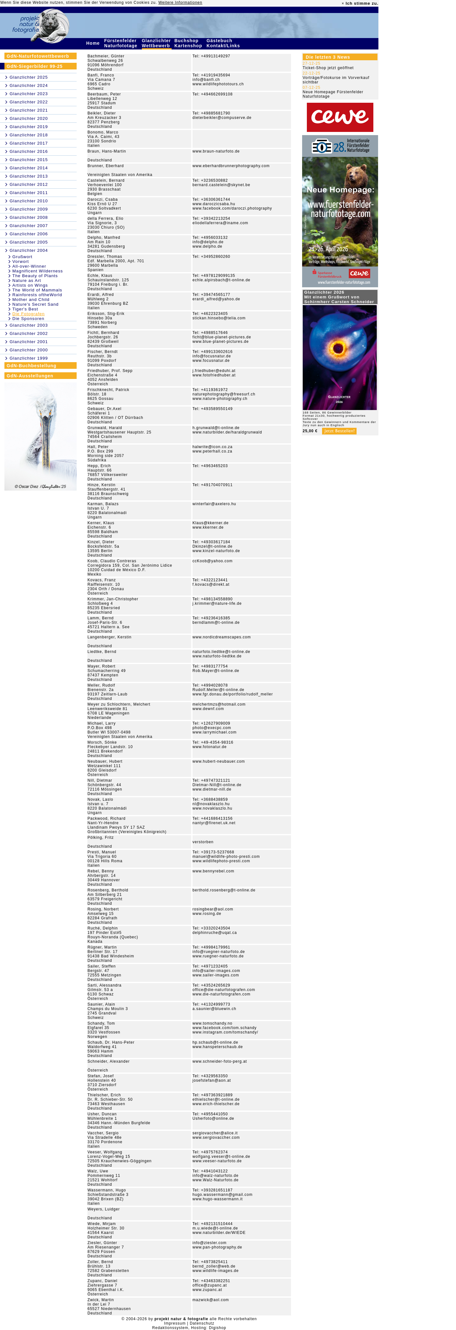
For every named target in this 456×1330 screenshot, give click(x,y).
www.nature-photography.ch (220, 398)
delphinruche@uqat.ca (215, 932)
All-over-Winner (29, 266)
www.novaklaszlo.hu (212, 808)
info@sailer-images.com (216, 970)
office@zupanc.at (210, 1285)
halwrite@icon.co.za (213, 447)
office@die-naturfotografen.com (224, 990)
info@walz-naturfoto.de (216, 1175)
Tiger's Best (25, 309)
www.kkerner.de (208, 527)
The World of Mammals (37, 290)
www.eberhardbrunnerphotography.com (231, 166)
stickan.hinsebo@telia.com (219, 318)
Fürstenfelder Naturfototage (121, 43)
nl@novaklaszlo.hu (211, 804)
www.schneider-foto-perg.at (220, 1061)
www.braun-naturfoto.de (216, 151)
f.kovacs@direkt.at (211, 584)
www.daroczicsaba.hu (214, 204)
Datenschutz (202, 1323)
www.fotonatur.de (210, 747)
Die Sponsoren (28, 318)
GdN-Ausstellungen (30, 375)
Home (93, 43)
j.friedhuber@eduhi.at (214, 370)
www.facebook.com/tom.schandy (225, 1028)
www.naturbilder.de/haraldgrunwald (227, 432)
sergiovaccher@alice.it (215, 1133)
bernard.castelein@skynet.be (221, 185)
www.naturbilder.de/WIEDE (219, 1232)
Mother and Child (31, 299)
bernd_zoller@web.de (214, 1266)
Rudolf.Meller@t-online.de (218, 690)
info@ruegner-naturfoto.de (219, 951)
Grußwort (22, 256)
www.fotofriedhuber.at (214, 375)
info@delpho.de (208, 242)
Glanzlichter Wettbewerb (157, 43)
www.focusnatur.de (211, 360)
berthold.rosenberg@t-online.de (224, 890)
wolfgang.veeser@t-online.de (221, 1156)
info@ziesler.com (210, 1243)
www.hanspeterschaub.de (218, 1047)
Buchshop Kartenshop (189, 43)
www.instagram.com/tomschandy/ (225, 1032)
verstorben (203, 842)
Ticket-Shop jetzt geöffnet (328, 68)
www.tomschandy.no (212, 1023)
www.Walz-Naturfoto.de (216, 1180)
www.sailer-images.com (216, 975)
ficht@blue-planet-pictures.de (222, 337)
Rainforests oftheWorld (37, 294)
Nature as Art (26, 280)
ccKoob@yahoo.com (213, 561)
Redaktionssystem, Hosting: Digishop (189, 1328)
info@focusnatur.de (212, 356)
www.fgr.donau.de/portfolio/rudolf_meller (233, 694)
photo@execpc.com (212, 728)
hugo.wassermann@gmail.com (223, 1194)
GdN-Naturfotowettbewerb (38, 56)
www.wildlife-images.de (216, 1270)
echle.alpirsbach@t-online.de (221, 280)
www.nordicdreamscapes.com (222, 637)
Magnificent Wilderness (37, 271)
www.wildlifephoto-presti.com (221, 861)
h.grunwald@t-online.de (216, 428)
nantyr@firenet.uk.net (214, 823)
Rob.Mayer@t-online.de (216, 670)
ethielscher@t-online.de (216, 1099)
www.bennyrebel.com (213, 871)
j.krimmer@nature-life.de (217, 603)
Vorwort (20, 261)
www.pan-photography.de (217, 1247)
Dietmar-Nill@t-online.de (217, 785)
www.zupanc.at (207, 1290)
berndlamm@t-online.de (216, 622)
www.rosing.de (207, 913)
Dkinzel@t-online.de (213, 546)
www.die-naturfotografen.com (221, 994)
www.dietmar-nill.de (212, 789)
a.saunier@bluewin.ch (214, 1009)
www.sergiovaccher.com (216, 1137)
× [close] (343, 3)
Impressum (175, 1323)
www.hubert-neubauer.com (219, 761)
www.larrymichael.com (215, 732)
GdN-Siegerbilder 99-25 (35, 66)
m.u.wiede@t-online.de (215, 1228)
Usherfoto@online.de (213, 1118)
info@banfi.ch (206, 79)
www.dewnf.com (208, 709)
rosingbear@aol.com (213, 909)
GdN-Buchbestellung (31, 365)
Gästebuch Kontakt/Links (223, 43)
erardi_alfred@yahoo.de (216, 299)
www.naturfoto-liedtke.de (217, 656)
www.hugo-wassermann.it (218, 1199)
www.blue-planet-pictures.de (221, 341)
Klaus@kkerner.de (211, 523)
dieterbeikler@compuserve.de (222, 117)
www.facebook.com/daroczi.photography (232, 208)
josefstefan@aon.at (212, 1080)
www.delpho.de (207, 246)
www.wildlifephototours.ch (218, 84)
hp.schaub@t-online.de (215, 1042)
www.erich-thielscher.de (216, 1104)
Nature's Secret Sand (35, 304)
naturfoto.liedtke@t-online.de (221, 651)
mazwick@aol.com (211, 1300)
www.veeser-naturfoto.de (217, 1161)
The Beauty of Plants (35, 275)
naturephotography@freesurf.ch (224, 394)
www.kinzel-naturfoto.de (216, 551)
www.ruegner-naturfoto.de (218, 956)
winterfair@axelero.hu (214, 504)
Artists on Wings (30, 285)
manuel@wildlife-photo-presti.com (226, 856)
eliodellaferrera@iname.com (220, 223)
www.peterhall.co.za (212, 451)
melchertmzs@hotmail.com (219, 704)
